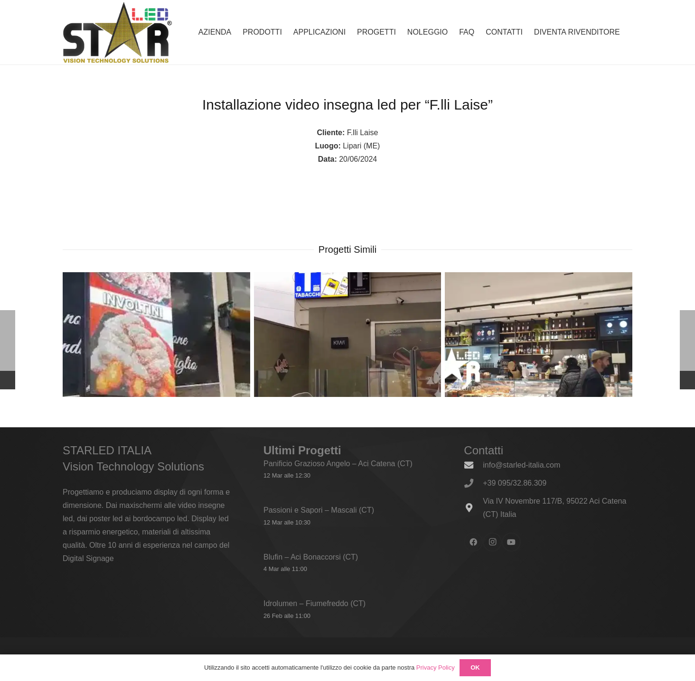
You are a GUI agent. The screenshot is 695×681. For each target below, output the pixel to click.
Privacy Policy (435, 667)
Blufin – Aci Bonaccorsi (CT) (310, 556)
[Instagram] (492, 542)
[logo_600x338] (117, 32)
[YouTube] (511, 542)
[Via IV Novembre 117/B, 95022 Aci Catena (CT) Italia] (473, 507)
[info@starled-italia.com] (473, 464)
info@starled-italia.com (521, 465)
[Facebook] (473, 542)
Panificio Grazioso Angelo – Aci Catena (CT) (338, 464)
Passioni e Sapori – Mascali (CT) (318, 510)
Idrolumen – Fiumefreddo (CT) (314, 603)
